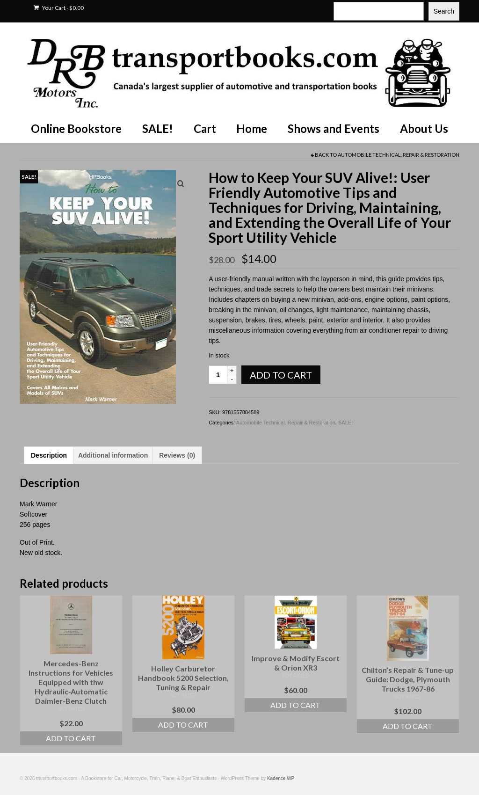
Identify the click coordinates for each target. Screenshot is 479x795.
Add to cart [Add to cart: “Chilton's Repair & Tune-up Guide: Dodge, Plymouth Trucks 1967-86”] (408, 726)
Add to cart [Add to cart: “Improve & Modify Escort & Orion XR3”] (295, 704)
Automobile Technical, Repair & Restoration (398, 155)
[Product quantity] (218, 374)
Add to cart (281, 374)
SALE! (345, 422)
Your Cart (59, 7)
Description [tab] (49, 455)
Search (444, 11)
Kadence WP (280, 778)
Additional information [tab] (113, 455)
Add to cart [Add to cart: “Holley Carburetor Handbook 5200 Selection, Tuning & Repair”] (183, 724)
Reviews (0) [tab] (177, 455)
